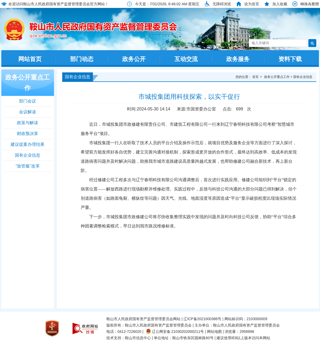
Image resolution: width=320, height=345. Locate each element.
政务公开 (134, 59)
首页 (255, 77)
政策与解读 (27, 122)
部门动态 (81, 59)
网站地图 (214, 331)
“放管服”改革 (28, 166)
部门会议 (27, 101)
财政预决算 (27, 133)
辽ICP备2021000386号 (202, 319)
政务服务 (238, 59)
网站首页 (30, 59)
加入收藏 (279, 4)
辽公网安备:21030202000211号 (175, 331)
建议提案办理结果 (27, 144)
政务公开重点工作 (27, 82)
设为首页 (251, 4)
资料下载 (290, 59)
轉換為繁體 (309, 4)
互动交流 (186, 59)
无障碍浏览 (222, 4)
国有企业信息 (27, 155)
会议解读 (27, 112)
